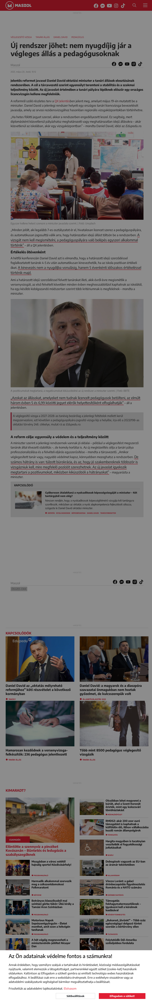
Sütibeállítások (75, 996)
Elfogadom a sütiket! (122, 996)
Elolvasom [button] (70, 988)
